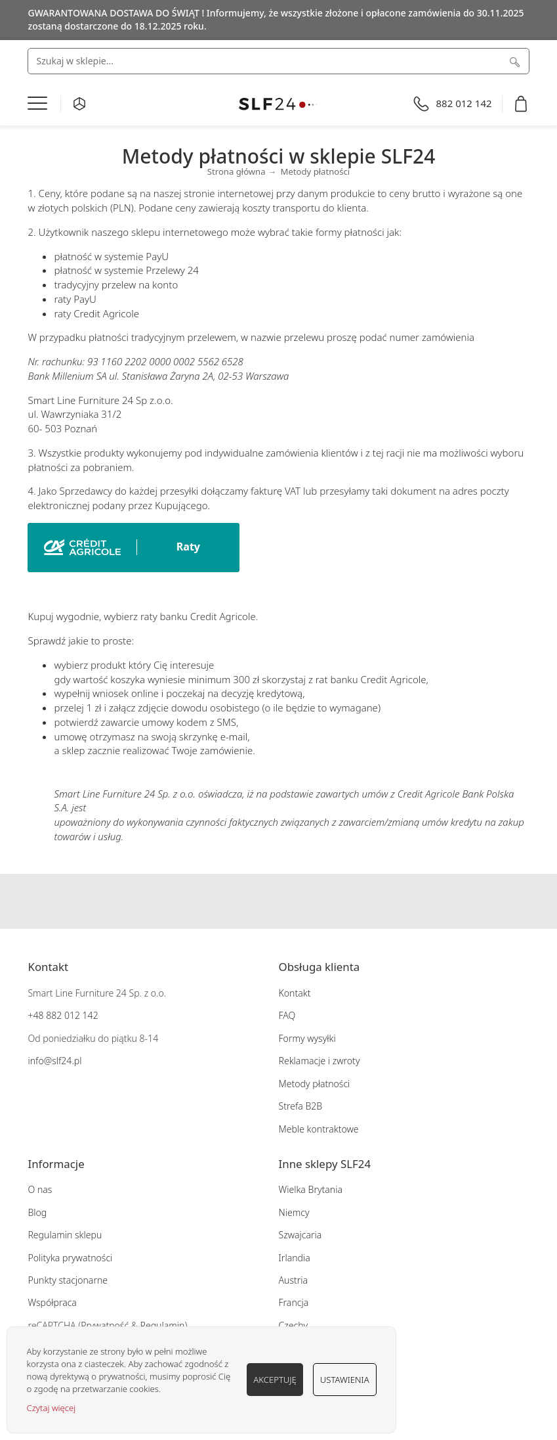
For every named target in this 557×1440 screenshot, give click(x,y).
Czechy (293, 1325)
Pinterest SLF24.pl (304, 901)
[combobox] (278, 61)
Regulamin (162, 1325)
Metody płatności (314, 1083)
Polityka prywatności (70, 1257)
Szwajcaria (300, 1234)
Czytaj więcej (51, 1408)
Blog (37, 1212)
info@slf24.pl (54, 1060)
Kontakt (295, 993)
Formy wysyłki (307, 1038)
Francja (294, 1302)
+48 (35, 1015)
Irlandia (294, 1257)
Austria (293, 1280)
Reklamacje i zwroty (319, 1060)
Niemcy (294, 1212)
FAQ (287, 1015)
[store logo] (278, 104)
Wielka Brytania (310, 1189)
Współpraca (52, 1302)
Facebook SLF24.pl (253, 901)
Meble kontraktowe (319, 1129)
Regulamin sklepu (65, 1234)
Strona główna (236, 171)
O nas (40, 1189)
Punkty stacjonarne (68, 1280)
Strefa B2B (301, 1106)
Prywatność (105, 1325)
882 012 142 (71, 1015)
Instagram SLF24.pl (279, 901)
